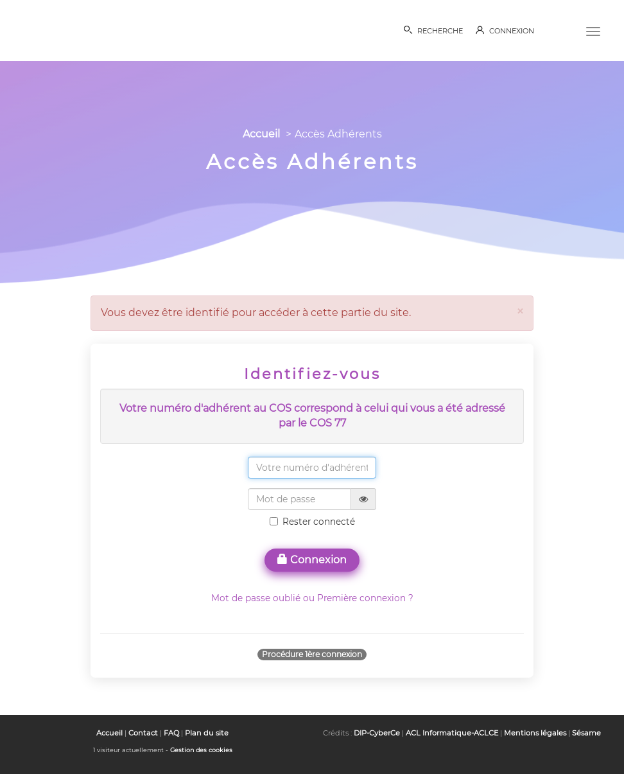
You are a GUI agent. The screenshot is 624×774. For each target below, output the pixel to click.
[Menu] (593, 30)
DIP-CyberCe (377, 732)
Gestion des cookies (201, 749)
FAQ (171, 732)
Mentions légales (535, 732)
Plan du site (207, 732)
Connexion (312, 560)
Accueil (261, 134)
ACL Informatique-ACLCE (452, 732)
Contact (143, 732)
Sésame (586, 732)
